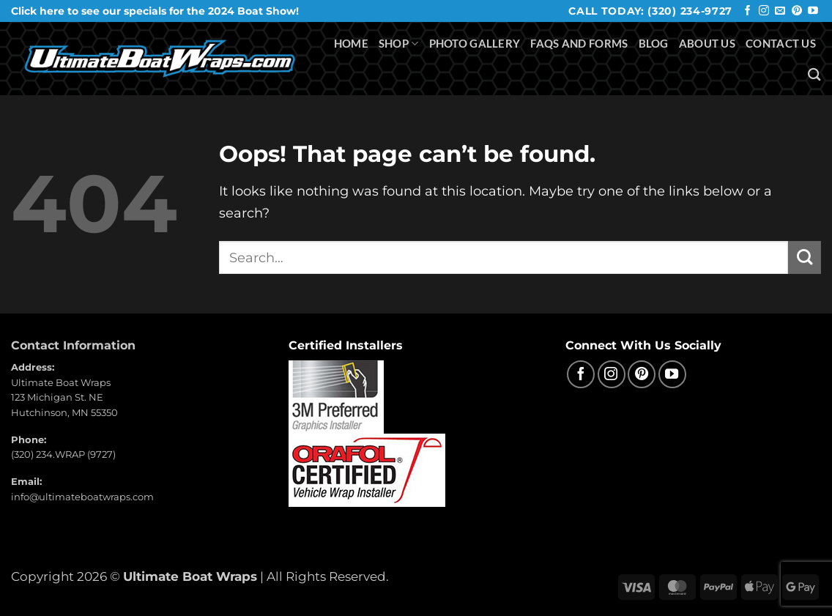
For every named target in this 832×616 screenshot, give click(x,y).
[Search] (814, 74)
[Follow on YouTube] (813, 11)
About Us (707, 43)
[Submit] (804, 257)
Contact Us (781, 43)
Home (351, 43)
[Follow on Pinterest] (797, 11)
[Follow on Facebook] (748, 11)
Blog (654, 43)
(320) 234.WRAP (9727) (63, 454)
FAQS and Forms (579, 43)
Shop (399, 44)
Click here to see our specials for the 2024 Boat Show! (155, 11)
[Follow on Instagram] (764, 11)
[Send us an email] (780, 11)
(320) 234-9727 (689, 11)
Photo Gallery (475, 43)
